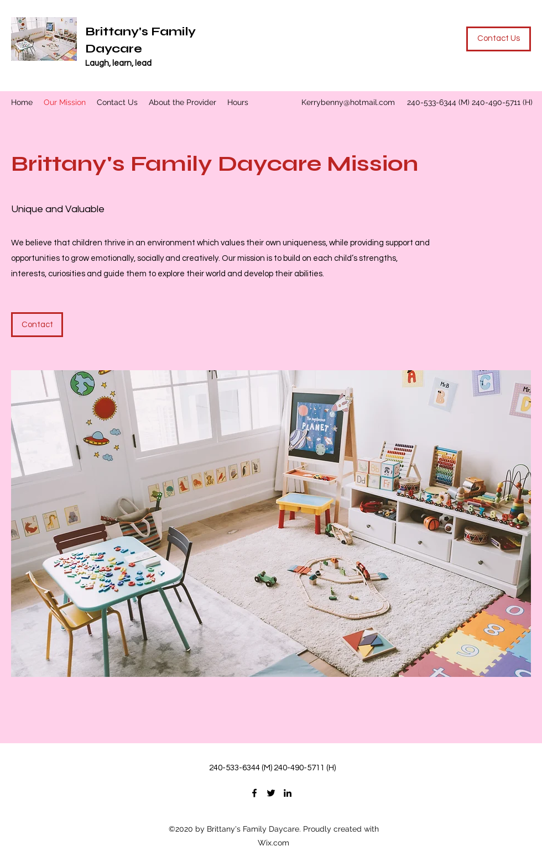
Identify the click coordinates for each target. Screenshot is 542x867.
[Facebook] (254, 792)
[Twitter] (271, 792)
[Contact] (37, 324)
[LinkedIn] (287, 792)
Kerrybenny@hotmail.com (348, 102)
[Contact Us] (498, 39)
